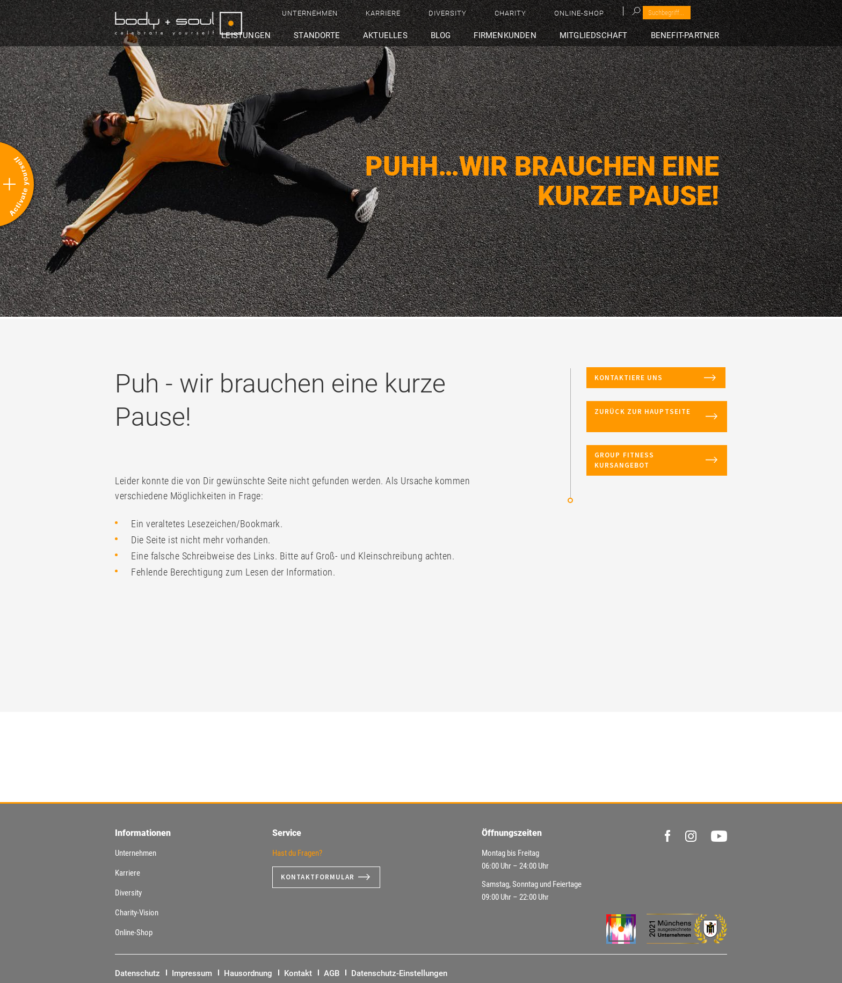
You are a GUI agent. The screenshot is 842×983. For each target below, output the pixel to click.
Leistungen (302, 36)
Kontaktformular (320, 877)
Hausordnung (248, 973)
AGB (331, 973)
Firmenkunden (526, 36)
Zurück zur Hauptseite (648, 426)
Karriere (530, 16)
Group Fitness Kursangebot (625, 469)
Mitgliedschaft (607, 36)
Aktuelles (424, 36)
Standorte (364, 36)
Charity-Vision (136, 913)
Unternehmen (475, 16)
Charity (622, 16)
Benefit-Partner (691, 36)
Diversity (577, 16)
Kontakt (298, 973)
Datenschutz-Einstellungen (399, 973)
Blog (471, 36)
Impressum (192, 973)
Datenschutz (137, 973)
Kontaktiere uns (645, 382)
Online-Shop (674, 16)
